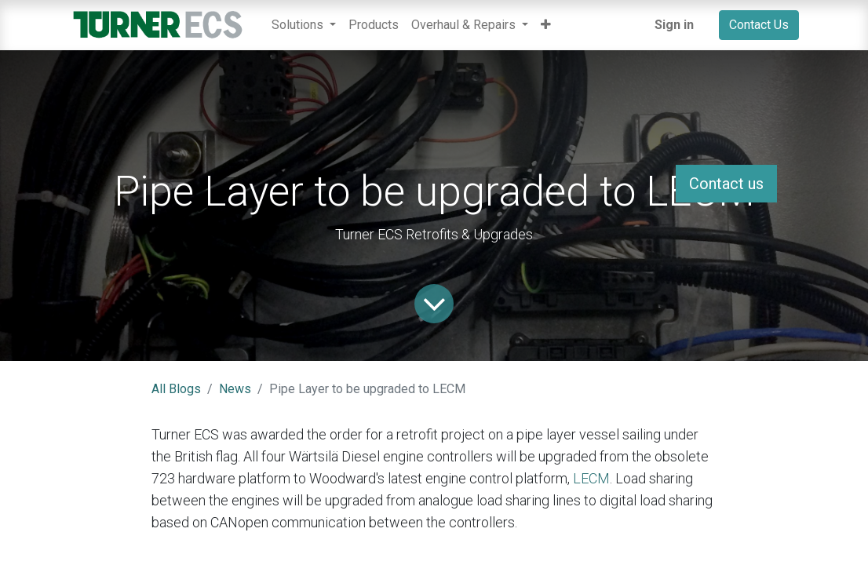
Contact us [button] (726, 183)
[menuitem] (373, 25)
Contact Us (759, 24)
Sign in (674, 24)
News (235, 388)
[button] (545, 25)
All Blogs (176, 388)
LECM (591, 478)
